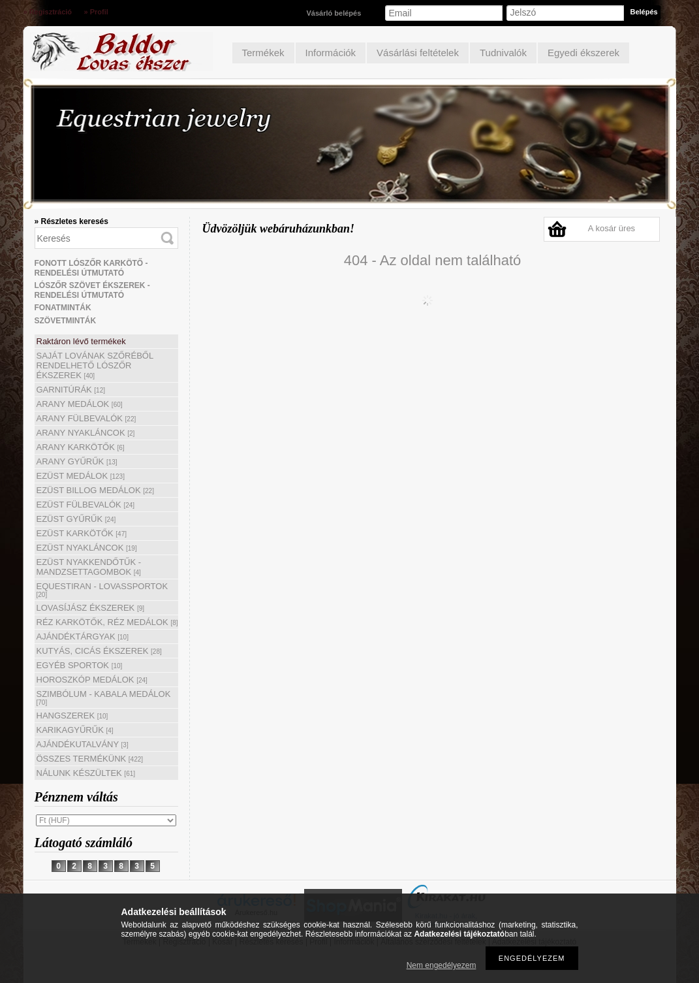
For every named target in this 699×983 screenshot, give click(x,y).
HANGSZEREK (72, 715)
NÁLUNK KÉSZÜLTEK (86, 773)
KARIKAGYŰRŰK (75, 730)
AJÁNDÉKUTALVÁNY (83, 744)
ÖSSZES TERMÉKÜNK (90, 759)
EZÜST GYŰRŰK (76, 519)
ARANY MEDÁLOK (80, 404)
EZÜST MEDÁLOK (81, 476)
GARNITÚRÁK (71, 390)
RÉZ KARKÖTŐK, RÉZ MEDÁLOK (107, 622)
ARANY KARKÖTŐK (81, 447)
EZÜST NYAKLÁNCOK (87, 548)
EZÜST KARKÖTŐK (82, 533)
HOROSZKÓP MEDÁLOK (92, 680)
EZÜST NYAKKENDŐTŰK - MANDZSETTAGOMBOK (89, 567)
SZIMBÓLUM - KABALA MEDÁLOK (104, 697)
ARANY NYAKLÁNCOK (86, 433)
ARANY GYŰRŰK (77, 461)
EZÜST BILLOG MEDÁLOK (95, 490)
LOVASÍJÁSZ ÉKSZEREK (91, 608)
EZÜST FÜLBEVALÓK (86, 504)
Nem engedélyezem (441, 965)
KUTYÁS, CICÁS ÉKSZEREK (99, 651)
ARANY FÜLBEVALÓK (86, 418)
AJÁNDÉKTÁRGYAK (83, 636)
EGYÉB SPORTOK (80, 665)
